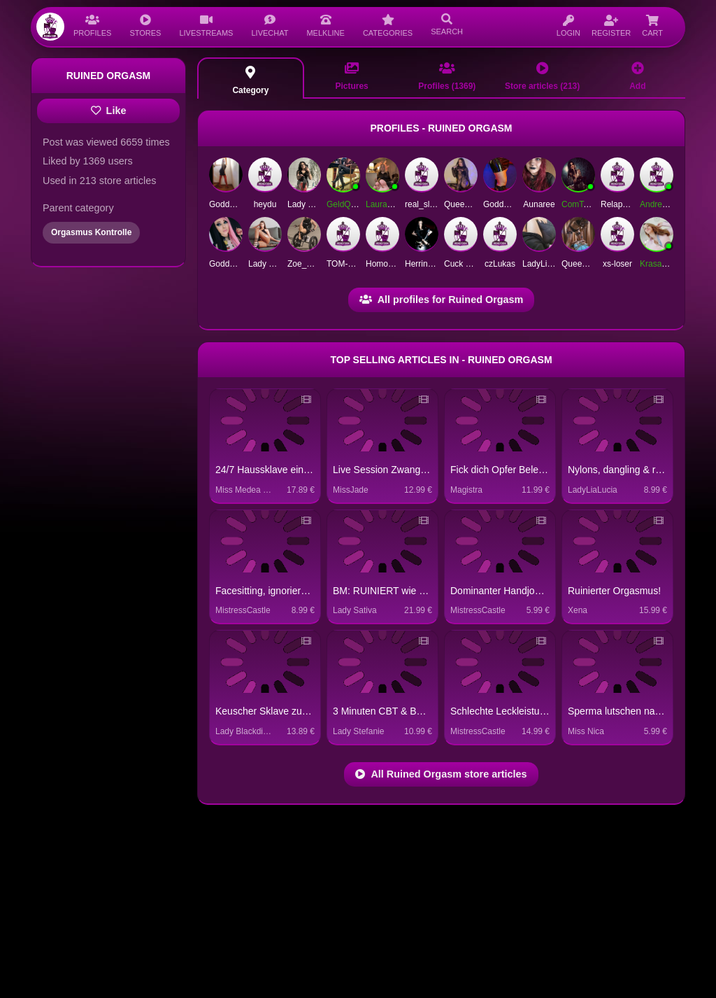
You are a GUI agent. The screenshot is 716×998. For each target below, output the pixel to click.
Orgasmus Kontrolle (91, 232)
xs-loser (617, 264)
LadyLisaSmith (550, 264)
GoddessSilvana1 (242, 204)
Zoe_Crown (309, 264)
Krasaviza (658, 264)
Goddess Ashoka (515, 204)
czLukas (500, 264)
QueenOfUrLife (589, 264)
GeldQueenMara (358, 204)
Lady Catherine (276, 264)
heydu (265, 204)
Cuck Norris (466, 264)
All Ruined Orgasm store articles (441, 774)
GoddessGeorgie (241, 264)
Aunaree (538, 204)
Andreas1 (657, 204)
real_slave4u (428, 204)
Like (109, 110)
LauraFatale (388, 204)
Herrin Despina (433, 264)
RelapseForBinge (633, 204)
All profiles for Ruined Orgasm (441, 299)
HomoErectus (391, 264)
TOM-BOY (346, 264)
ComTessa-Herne (593, 204)
